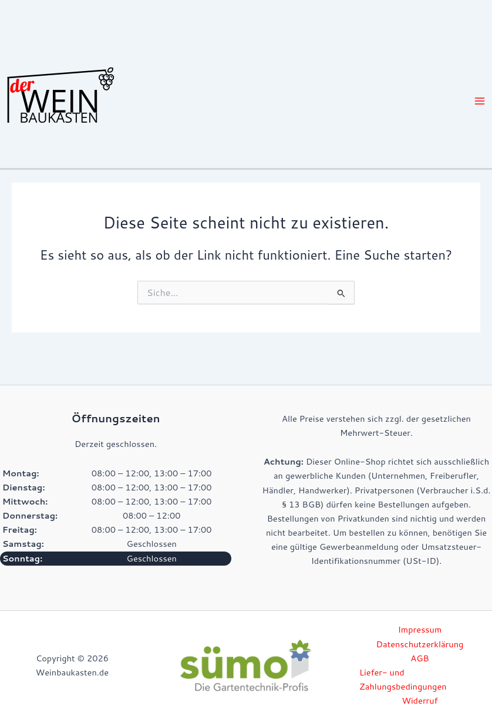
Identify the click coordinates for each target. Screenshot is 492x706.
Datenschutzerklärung (420, 644)
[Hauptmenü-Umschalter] (479, 101)
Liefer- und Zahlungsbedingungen (403, 679)
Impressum (420, 629)
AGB (419, 658)
